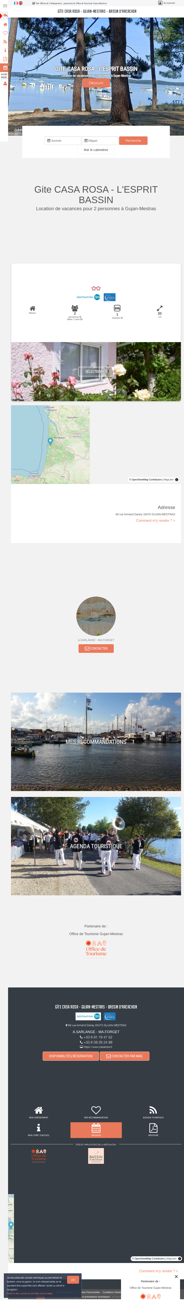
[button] (97, 150)
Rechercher (134, 140)
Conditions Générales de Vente (120, 1293)
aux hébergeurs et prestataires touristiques (88, 1297)
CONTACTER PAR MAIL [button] (125, 1057)
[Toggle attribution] (176, 480)
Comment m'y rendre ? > (155, 521)
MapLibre (169, 480)
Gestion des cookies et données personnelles (30, 1293)
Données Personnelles (89, 1293)
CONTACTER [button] (97, 649)
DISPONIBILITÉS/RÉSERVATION (72, 1057)
